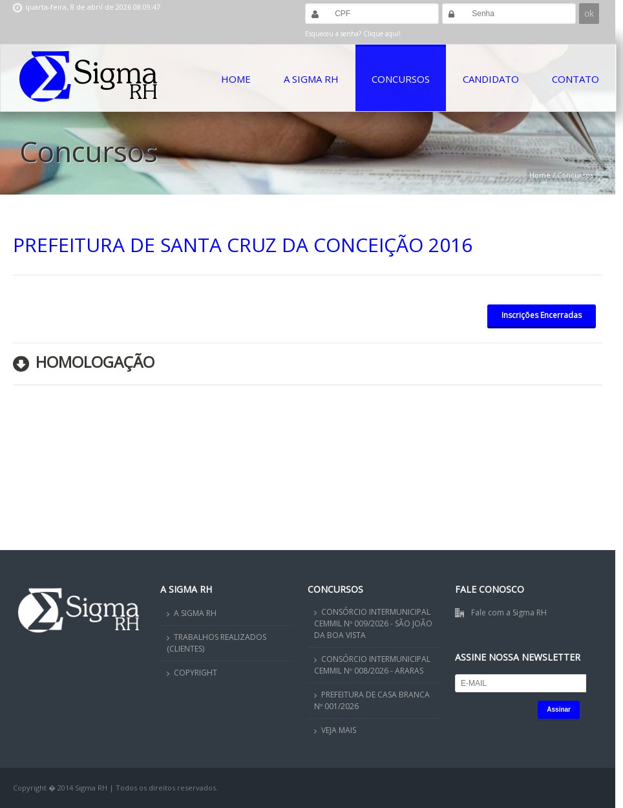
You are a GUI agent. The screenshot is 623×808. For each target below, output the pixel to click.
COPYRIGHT (195, 672)
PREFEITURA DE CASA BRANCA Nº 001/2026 (372, 700)
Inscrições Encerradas (542, 315)
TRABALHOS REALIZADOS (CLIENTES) (216, 643)
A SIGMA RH (195, 613)
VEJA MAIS (338, 730)
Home (236, 78)
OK (540, 776)
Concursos (401, 78)
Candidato (491, 78)
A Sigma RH (311, 78)
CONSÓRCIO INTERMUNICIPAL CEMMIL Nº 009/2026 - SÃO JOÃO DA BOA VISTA (373, 623)
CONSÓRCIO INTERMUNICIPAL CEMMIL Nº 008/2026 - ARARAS (372, 665)
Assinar (559, 709)
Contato (575, 78)
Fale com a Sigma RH (509, 612)
